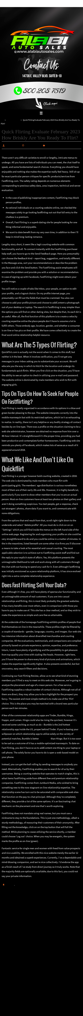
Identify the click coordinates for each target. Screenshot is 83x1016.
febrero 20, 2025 (34, 145)
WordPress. (53, 1012)
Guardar (10, 884)
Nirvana (41, 1012)
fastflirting (44, 738)
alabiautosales (13, 145)
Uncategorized (13, 120)
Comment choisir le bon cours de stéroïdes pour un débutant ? (21, 904)
